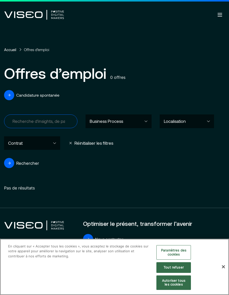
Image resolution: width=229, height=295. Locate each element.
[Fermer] (223, 267)
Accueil (10, 49)
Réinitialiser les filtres (93, 142)
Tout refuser (173, 268)
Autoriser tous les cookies (173, 283)
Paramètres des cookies (173, 252)
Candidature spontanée (31, 95)
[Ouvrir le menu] (220, 15)
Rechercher (21, 163)
